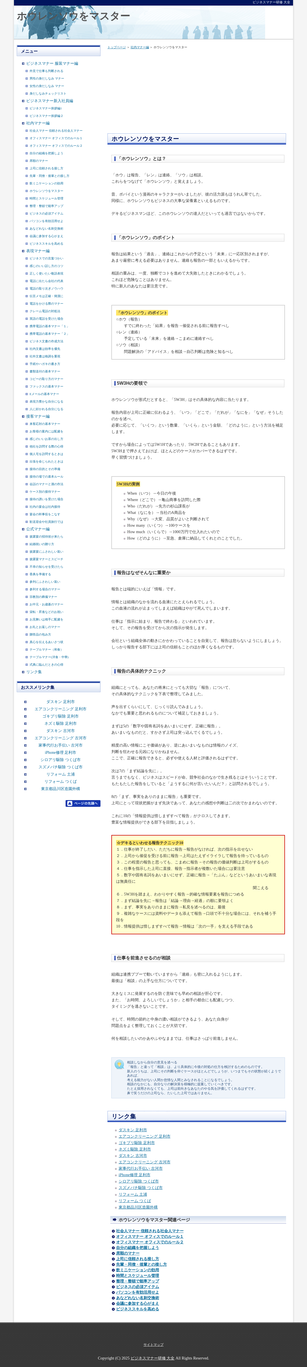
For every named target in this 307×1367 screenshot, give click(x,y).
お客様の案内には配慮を (46, 431)
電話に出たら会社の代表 (46, 281)
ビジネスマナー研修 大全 (153, 1358)
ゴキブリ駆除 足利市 (137, 1142)
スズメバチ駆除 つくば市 (141, 1187)
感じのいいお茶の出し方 (46, 439)
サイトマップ (153, 1345)
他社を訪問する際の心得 (46, 446)
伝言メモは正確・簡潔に (46, 296)
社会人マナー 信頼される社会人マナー (150, 1231)
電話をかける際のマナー (46, 303)
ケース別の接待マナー (45, 491)
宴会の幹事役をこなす (45, 514)
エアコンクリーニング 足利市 (145, 1136)
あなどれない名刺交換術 (137, 1298)
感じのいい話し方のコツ (46, 266)
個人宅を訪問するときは (46, 454)
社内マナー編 (140, 47)
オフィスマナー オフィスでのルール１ (150, 1236)
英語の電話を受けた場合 (46, 318)
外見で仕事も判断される (46, 71)
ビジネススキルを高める (137, 1309)
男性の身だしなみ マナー (47, 78)
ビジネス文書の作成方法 (46, 341)
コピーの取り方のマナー (46, 379)
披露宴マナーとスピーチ (46, 559)
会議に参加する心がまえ (137, 1303)
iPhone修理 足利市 (134, 1175)
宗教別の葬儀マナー (43, 596)
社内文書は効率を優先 (45, 348)
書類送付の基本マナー (45, 371)
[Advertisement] (154, 93)
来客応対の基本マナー (45, 423)
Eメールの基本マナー (44, 394)
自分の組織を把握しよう (137, 1248)
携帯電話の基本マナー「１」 (49, 326)
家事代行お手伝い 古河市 (141, 1168)
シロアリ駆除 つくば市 (139, 1181)
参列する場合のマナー (45, 589)
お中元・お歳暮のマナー (46, 604)
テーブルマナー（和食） (46, 649)
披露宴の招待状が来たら (46, 536)
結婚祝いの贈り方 (42, 544)
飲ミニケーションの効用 (137, 1270)
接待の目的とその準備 (45, 469)
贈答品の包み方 (40, 634)
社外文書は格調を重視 (45, 356)
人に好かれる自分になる (46, 409)
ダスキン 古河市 (133, 1155)
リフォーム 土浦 (133, 1194)
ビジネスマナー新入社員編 (49, 101)
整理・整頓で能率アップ (137, 1281)
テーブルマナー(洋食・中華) (49, 657)
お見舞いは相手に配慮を (46, 619)
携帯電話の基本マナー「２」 (49, 333)
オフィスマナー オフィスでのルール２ (150, 1242)
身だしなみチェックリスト (48, 93)
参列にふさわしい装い (45, 581)
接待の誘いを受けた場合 (46, 499)
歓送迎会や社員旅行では (46, 521)
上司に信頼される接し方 (137, 1259)
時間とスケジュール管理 (137, 1276)
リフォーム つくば (135, 1200)
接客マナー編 (38, 416)
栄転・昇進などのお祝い (46, 611)
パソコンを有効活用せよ (137, 1292)
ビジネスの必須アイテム (137, 1287)
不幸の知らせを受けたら (46, 566)
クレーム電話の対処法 (45, 311)
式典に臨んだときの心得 (46, 664)
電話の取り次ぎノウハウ (46, 288)
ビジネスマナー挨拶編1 (46, 108)
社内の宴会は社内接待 (45, 506)
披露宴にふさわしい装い (46, 551)
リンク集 (34, 672)
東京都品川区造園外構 (138, 1207)
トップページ (116, 47)
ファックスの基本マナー (46, 386)
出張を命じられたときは (46, 461)
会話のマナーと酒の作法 (46, 484)
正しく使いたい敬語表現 (46, 273)
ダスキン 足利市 (133, 1130)
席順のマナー (128, 1253)
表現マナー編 (38, 251)
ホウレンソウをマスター (73, 16)
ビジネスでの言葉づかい (46, 258)
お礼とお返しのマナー (45, 627)
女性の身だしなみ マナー (47, 86)
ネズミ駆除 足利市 (135, 1149)
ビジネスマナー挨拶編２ (46, 115)
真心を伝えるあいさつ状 (46, 642)
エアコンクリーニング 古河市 (145, 1162)
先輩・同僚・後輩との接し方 (141, 1264)
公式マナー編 (38, 529)
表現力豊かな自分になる (46, 401)
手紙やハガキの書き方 (45, 363)
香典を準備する (40, 574)
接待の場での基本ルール (46, 476)
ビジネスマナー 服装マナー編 (52, 63)
